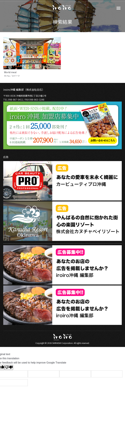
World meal (10, 72)
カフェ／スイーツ (12, 76)
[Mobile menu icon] (118, 8)
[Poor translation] (9, 367)
